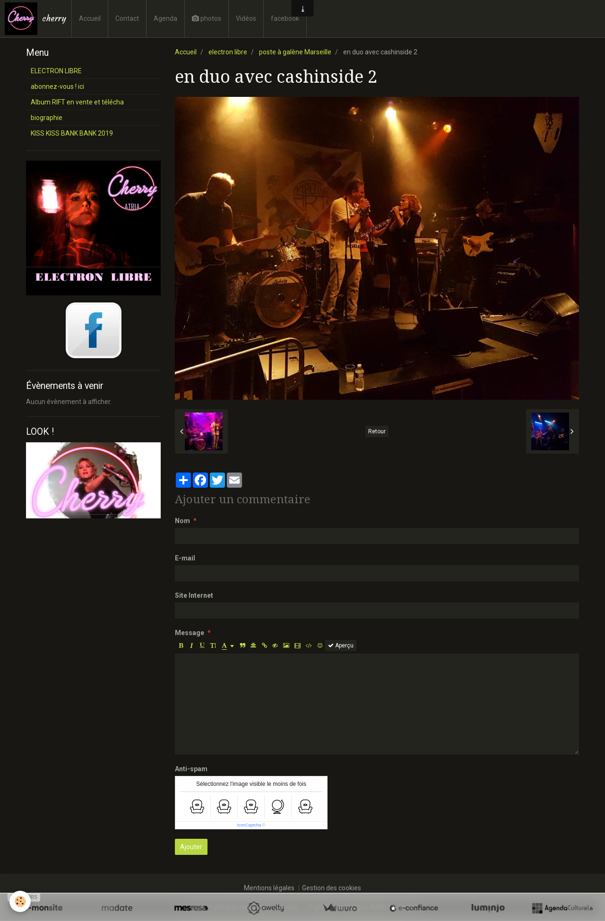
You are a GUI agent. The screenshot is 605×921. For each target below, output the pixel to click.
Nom (182, 521)
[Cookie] (20, 901)
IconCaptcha (249, 825)
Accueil (90, 18)
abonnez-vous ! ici (57, 86)
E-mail (185, 558)
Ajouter (191, 847)
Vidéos (246, 18)
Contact (127, 18)
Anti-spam (191, 769)
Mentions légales (269, 888)
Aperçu (341, 645)
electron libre (227, 52)
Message (189, 633)
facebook (285, 18)
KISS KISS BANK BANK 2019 (72, 133)
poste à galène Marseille (295, 52)
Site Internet (194, 595)
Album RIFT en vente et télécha (77, 102)
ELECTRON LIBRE (56, 71)
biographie (46, 117)
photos (206, 18)
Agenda (165, 18)
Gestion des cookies (331, 888)
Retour (377, 431)
